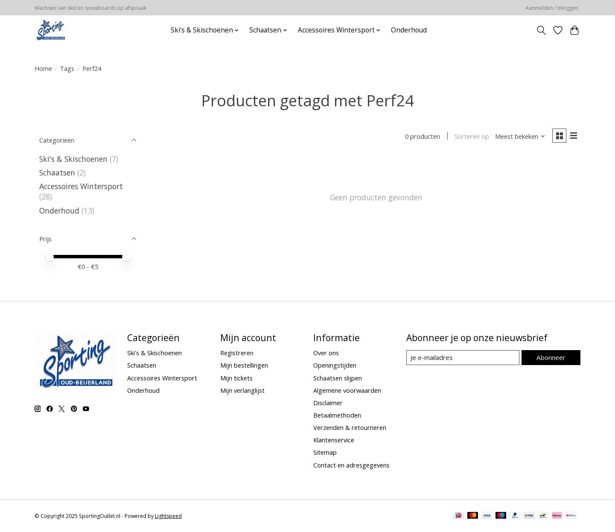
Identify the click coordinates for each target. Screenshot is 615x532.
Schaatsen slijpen (337, 378)
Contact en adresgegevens (351, 465)
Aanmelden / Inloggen (551, 8)
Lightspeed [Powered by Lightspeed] (168, 516)
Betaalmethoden (337, 415)
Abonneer (551, 357)
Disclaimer (328, 402)
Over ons (326, 352)
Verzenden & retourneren (349, 427)
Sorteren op (471, 136)
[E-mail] (462, 357)
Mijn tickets (236, 378)
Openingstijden (334, 365)
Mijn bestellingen (244, 365)
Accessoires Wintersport (81, 186)
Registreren (237, 352)
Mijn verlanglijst (242, 390)
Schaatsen (57, 172)
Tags (67, 68)
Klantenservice (333, 440)
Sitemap (325, 452)
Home (43, 68)
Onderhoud (409, 30)
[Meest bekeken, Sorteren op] (519, 136)
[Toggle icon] (541, 30)
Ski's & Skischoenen (73, 159)
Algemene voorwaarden (347, 390)
